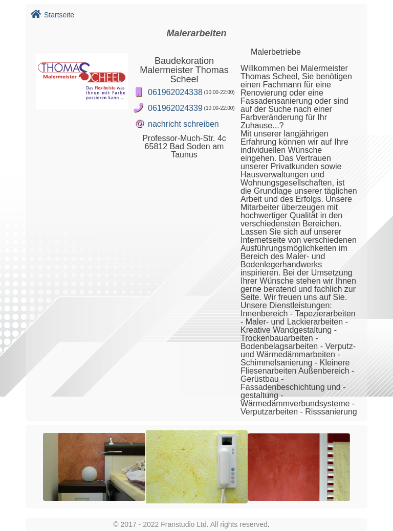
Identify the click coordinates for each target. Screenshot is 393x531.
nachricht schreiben (183, 124)
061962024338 (175, 92)
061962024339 (175, 108)
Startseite (52, 15)
